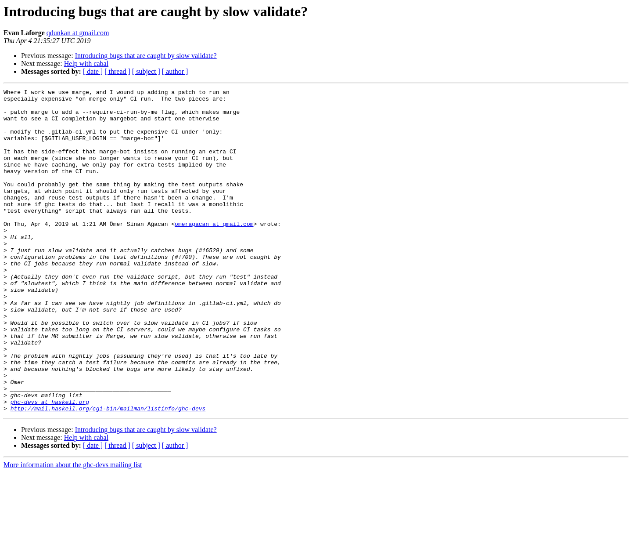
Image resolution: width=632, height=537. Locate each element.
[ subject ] (146, 71)
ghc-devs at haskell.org (50, 465)
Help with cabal (86, 63)
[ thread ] (117, 71)
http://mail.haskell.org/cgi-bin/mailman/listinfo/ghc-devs (108, 473)
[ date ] (93, 71)
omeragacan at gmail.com (214, 251)
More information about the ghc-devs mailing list (73, 529)
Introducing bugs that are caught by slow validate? (146, 55)
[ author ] (175, 71)
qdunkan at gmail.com (78, 32)
